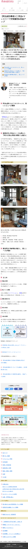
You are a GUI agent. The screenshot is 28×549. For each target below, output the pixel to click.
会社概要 (5, 530)
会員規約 (21, 546)
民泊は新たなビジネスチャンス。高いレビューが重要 (14, 68)
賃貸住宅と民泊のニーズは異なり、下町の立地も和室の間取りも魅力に (14, 71)
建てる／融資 (6, 456)
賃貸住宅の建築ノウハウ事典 (10, 507)
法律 (4, 474)
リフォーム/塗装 (19, 10)
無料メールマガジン (8, 527)
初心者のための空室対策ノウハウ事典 (13, 504)
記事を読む (6, 484)
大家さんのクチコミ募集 (9, 536)
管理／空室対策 (7, 465)
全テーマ (4, 10)
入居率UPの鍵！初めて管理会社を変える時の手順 (13, 489)
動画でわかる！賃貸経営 (9, 514)
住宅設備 (5, 462)
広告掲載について (16, 544)
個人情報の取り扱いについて (11, 546)
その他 (4, 477)
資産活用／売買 (7, 468)
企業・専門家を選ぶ (8, 497)
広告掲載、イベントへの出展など (12, 533)
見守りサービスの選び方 (7, 491)
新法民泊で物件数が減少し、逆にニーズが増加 (14, 75)
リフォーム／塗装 (7, 459)
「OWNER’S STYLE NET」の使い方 (12, 521)
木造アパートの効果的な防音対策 (9, 486)
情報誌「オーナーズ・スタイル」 (12, 524)
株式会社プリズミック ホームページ (11, 352)
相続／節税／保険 (7, 471)
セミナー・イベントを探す (10, 494)
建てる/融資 (11, 10)
